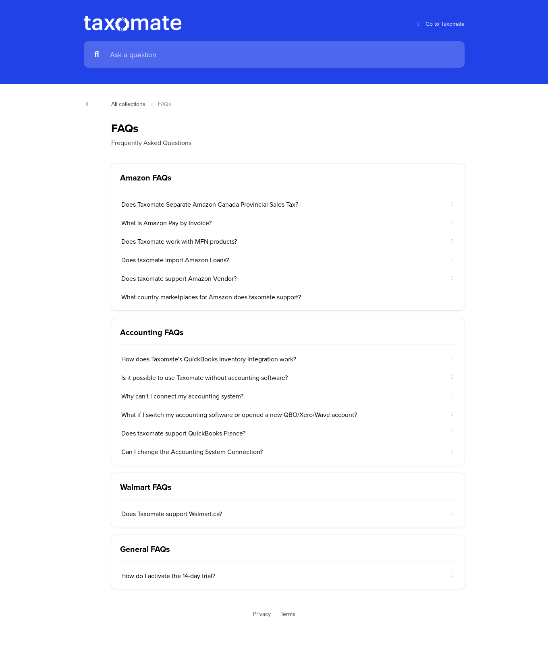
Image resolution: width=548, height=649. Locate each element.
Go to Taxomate (440, 24)
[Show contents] (89, 104)
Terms (287, 614)
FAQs (164, 104)
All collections (128, 104)
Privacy (262, 614)
